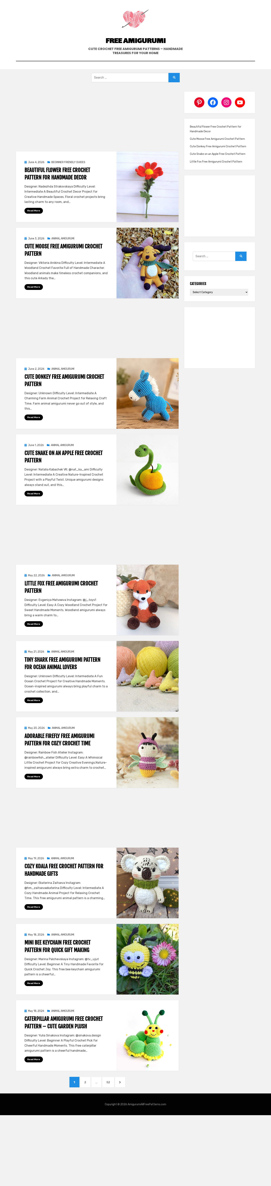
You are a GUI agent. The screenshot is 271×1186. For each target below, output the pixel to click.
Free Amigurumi (135, 50)
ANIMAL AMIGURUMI (62, 249)
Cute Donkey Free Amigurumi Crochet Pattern (218, 157)
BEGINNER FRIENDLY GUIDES (68, 173)
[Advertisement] (97, 130)
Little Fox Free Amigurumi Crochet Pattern (216, 172)
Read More (33, 221)
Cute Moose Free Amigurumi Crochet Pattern (217, 150)
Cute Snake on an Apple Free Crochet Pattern (217, 165)
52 (112, 1095)
